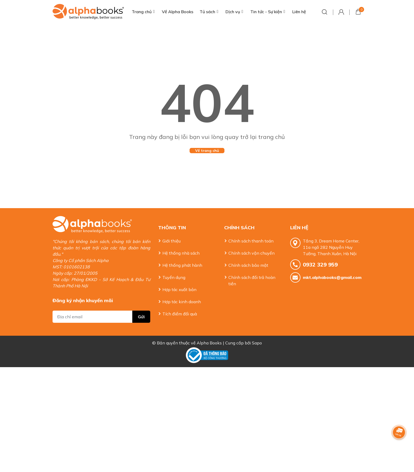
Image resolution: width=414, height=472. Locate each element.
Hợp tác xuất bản (179, 289)
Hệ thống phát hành (182, 265)
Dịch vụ (232, 11)
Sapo (257, 337)
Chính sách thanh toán (251, 241)
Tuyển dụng (173, 277)
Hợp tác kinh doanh (181, 301)
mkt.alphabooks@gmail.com (332, 277)
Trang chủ (142, 11)
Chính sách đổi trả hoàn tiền (251, 280)
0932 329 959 (320, 264)
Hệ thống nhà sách (181, 253)
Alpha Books (209, 337)
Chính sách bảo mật (248, 265)
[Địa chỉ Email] (101, 306)
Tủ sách (207, 11)
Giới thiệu (171, 241)
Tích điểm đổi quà (179, 313)
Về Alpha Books (177, 11)
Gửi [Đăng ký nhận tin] (141, 306)
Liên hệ (299, 11)
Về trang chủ (207, 150)
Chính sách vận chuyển (251, 253)
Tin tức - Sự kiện (266, 11)
